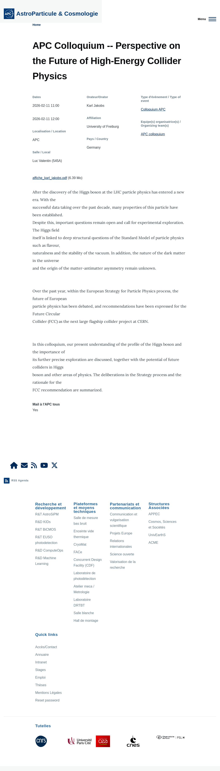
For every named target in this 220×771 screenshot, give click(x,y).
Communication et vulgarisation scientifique (123, 519)
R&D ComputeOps (49, 550)
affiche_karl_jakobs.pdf (50, 178)
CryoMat (80, 544)
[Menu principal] (205, 19)
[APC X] (54, 466)
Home (37, 24)
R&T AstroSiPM (47, 514)
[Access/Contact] (24, 466)
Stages (40, 670)
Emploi (40, 677)
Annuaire (42, 654)
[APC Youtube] (44, 466)
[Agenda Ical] (34, 466)
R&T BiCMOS (45, 529)
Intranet (41, 662)
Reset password (47, 700)
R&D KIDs (43, 522)
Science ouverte (122, 554)
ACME (153, 542)
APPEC (154, 514)
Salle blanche (84, 613)
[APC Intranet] (14, 466)
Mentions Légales (48, 692)
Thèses (40, 685)
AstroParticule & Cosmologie (57, 13)
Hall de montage (86, 620)
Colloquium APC (153, 109)
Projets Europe (121, 533)
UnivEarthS (157, 535)
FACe (78, 552)
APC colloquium (153, 134)
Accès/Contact (46, 647)
